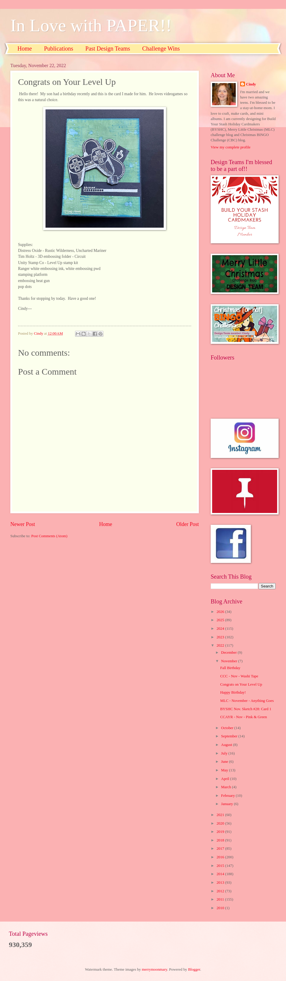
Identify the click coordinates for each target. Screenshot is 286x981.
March (226, 787)
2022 (221, 645)
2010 (221, 908)
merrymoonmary (154, 969)
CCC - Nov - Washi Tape (239, 676)
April (225, 779)
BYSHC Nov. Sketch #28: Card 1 (245, 709)
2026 (221, 612)
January (227, 804)
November (229, 661)
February (228, 796)
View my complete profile (231, 147)
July (224, 753)
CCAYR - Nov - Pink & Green (243, 717)
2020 (221, 823)
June (225, 762)
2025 (221, 620)
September (229, 736)
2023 (221, 637)
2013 (221, 882)
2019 (221, 832)
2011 (221, 899)
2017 (221, 848)
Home (24, 48)
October (227, 728)
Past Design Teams (107, 48)
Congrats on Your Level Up (241, 684)
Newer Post (22, 524)
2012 (221, 891)
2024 (221, 629)
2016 (221, 857)
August (227, 745)
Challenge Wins (161, 48)
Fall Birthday (230, 668)
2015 (221, 866)
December (229, 652)
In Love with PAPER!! (91, 25)
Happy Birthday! (233, 692)
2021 (221, 815)
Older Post (187, 524)
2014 (221, 874)
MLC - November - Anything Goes (247, 701)
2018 (221, 840)
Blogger (194, 969)
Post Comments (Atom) (49, 536)
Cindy (251, 84)
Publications (58, 48)
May (225, 770)
